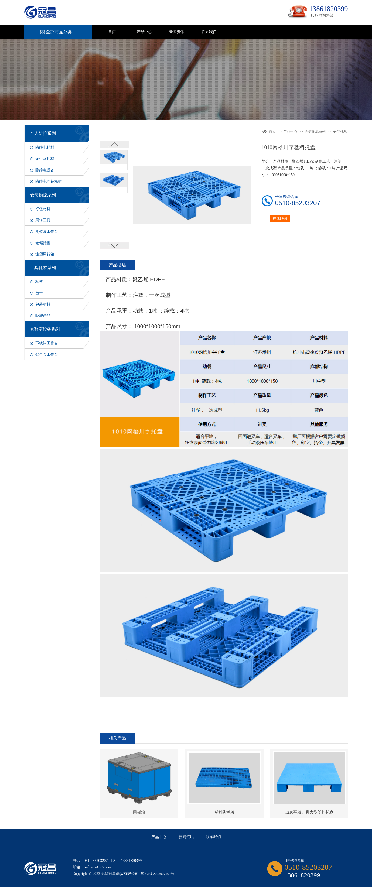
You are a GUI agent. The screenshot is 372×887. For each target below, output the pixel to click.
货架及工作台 (46, 232)
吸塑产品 (42, 316)
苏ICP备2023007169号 (157, 874)
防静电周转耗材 (48, 181)
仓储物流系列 (315, 131)
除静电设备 (44, 170)
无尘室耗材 (44, 159)
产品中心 (144, 32)
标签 (39, 282)
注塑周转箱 (44, 254)
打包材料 (42, 209)
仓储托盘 (42, 243)
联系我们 (209, 32)
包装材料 (42, 304)
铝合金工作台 (46, 354)
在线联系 (280, 219)
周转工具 (42, 220)
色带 (39, 293)
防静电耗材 (44, 147)
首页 (112, 32)
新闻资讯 (176, 32)
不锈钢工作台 (46, 343)
